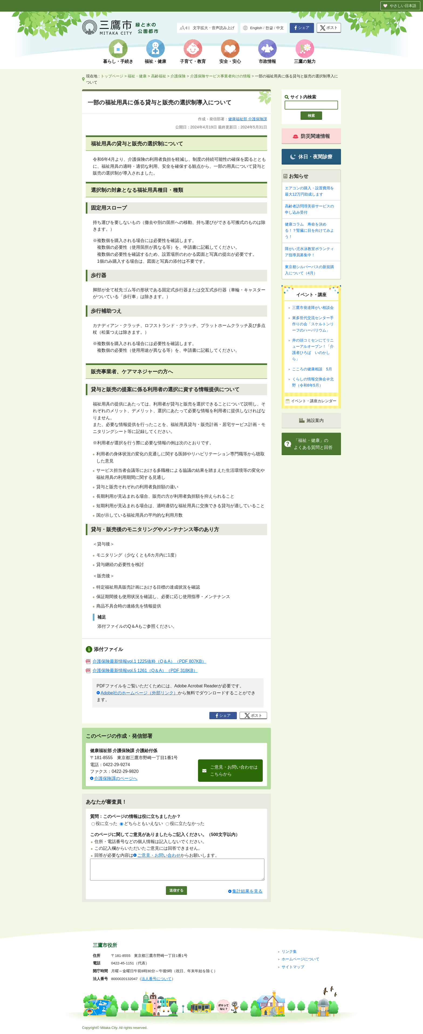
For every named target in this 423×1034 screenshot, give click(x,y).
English (256, 28)
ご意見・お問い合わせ (158, 855)
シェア (301, 27)
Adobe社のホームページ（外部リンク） (139, 693)
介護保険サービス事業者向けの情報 (220, 76)
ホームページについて (300, 959)
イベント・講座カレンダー (313, 401)
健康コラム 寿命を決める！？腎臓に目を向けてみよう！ (309, 230)
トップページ (112, 76)
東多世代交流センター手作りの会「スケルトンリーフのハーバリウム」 (313, 324)
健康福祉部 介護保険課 (247, 119)
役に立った (104, 823)
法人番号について (156, 979)
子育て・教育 (193, 61)
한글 (269, 28)
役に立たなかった (185, 823)
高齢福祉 (158, 76)
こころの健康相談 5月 (312, 369)
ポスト (329, 27)
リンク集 (289, 952)
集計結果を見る (247, 895)
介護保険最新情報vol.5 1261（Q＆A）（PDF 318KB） (141, 670)
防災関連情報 (311, 136)
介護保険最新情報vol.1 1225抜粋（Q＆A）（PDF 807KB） (146, 661)
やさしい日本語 (403, 6)
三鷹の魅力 (305, 61)
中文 (280, 28)
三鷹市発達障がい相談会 (313, 307)
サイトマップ (293, 967)
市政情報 (267, 61)
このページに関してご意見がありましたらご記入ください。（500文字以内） (165, 834)
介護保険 (178, 76)
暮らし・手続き (118, 61)
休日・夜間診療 (311, 157)
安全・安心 (230, 61)
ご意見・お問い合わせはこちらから (234, 770)
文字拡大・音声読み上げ (213, 28)
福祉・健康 (155, 61)
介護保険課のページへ (115, 778)
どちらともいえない (141, 823)
